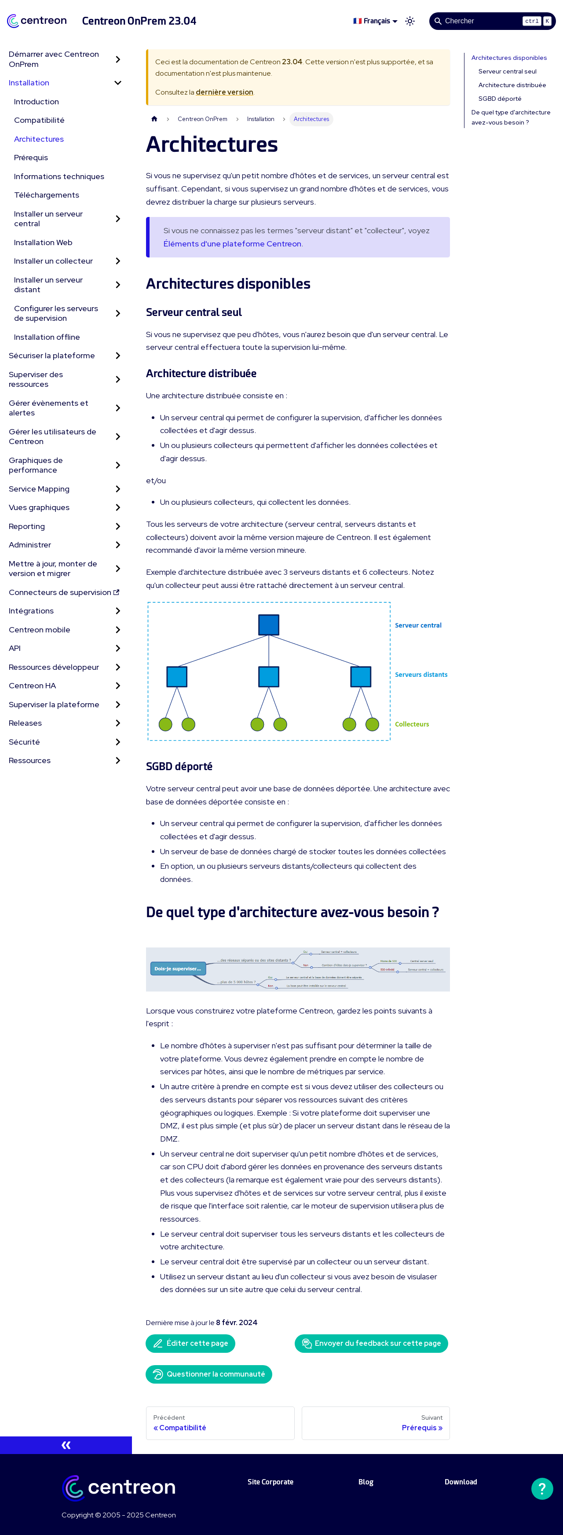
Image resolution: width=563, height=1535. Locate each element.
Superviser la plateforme (54, 704)
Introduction (36, 101)
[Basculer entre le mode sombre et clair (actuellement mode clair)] (410, 21)
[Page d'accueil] (154, 119)
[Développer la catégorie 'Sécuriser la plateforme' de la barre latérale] (118, 355)
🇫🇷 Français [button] (371, 21)
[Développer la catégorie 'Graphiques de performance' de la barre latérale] (118, 465)
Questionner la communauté (209, 1374)
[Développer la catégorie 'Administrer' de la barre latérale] (118, 545)
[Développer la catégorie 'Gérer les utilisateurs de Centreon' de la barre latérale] (118, 436)
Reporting (27, 526)
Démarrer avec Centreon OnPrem (54, 59)
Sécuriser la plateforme (52, 355)
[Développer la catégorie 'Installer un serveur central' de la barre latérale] (118, 219)
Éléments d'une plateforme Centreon (232, 244)
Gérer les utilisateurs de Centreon (52, 436)
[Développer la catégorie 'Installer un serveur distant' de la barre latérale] (118, 285)
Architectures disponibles (509, 58)
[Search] (492, 21)
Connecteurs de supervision (64, 592)
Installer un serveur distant (48, 285)
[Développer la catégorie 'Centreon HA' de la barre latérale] (118, 685)
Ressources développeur (54, 667)
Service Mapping (39, 489)
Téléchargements (46, 195)
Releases (25, 723)
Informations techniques (59, 176)
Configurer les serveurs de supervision (56, 313)
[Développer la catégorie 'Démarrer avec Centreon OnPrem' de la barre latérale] (118, 59)
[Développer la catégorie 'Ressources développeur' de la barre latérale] (118, 667)
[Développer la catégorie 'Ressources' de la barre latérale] (118, 760)
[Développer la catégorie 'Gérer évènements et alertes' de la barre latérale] (118, 408)
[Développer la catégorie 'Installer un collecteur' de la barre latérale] (118, 261)
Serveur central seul (508, 71)
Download (461, 1482)
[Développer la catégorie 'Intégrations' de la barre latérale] (118, 611)
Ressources (30, 760)
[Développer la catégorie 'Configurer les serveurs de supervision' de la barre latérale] (118, 313)
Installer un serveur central (48, 219)
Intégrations (31, 611)
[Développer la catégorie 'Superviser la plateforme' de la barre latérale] (118, 704)
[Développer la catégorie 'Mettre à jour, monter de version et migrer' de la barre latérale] (118, 568)
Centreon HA (32, 685)
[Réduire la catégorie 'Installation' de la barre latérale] (118, 83)
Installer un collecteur (53, 261)
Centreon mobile (39, 629)
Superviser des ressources (36, 379)
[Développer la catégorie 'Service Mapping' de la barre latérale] (118, 489)
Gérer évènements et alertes (48, 408)
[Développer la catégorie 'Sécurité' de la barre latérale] (118, 742)
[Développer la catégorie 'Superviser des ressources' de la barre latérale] (118, 379)
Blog (365, 1482)
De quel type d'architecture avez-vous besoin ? (511, 117)
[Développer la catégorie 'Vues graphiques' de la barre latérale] (118, 507)
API (15, 648)
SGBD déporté (500, 99)
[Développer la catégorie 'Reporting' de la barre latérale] (118, 526)
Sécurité (24, 742)
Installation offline (47, 337)
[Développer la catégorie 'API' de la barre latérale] (118, 648)
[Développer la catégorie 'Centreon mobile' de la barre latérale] (118, 630)
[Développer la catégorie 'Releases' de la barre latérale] (118, 723)
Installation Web (43, 242)
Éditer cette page (190, 1343)
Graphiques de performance (36, 465)
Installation (29, 82)
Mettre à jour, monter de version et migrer (53, 568)
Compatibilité (39, 120)
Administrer (30, 545)
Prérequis (31, 157)
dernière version (224, 92)
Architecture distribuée (512, 85)
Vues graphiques (39, 507)
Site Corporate (270, 1482)
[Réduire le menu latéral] (66, 1445)
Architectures (39, 139)
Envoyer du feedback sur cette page (371, 1343)
